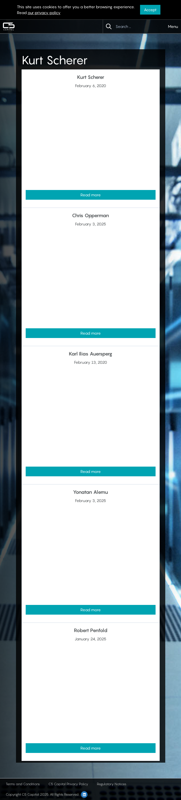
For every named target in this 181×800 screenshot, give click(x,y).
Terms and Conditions (23, 784)
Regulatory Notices (111, 784)
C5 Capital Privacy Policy (68, 784)
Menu (173, 26)
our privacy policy (44, 12)
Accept (150, 9)
